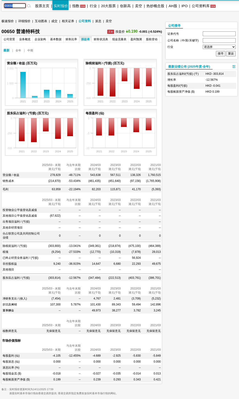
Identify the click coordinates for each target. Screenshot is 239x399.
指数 (75, 6)
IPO (185, 6)
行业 (93, 6)
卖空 (138, 6)
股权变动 (151, 39)
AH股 (173, 6)
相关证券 (68, 21)
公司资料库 (201, 6)
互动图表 (41, 21)
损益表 (85, 39)
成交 (54, 21)
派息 (98, 21)
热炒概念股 (155, 6)
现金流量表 (119, 39)
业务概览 (25, 39)
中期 (30, 50)
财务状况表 (101, 39)
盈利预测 (136, 39)
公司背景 (9, 39)
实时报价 (61, 6)
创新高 (125, 6)
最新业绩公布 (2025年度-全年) (189, 66)
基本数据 (56, 39)
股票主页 (42, 6)
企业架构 (40, 39)
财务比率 (71, 39)
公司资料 (84, 21)
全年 (18, 50)
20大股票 (108, 6)
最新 (6, 50)
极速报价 (7, 21)
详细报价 (24, 21)
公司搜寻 (174, 25)
